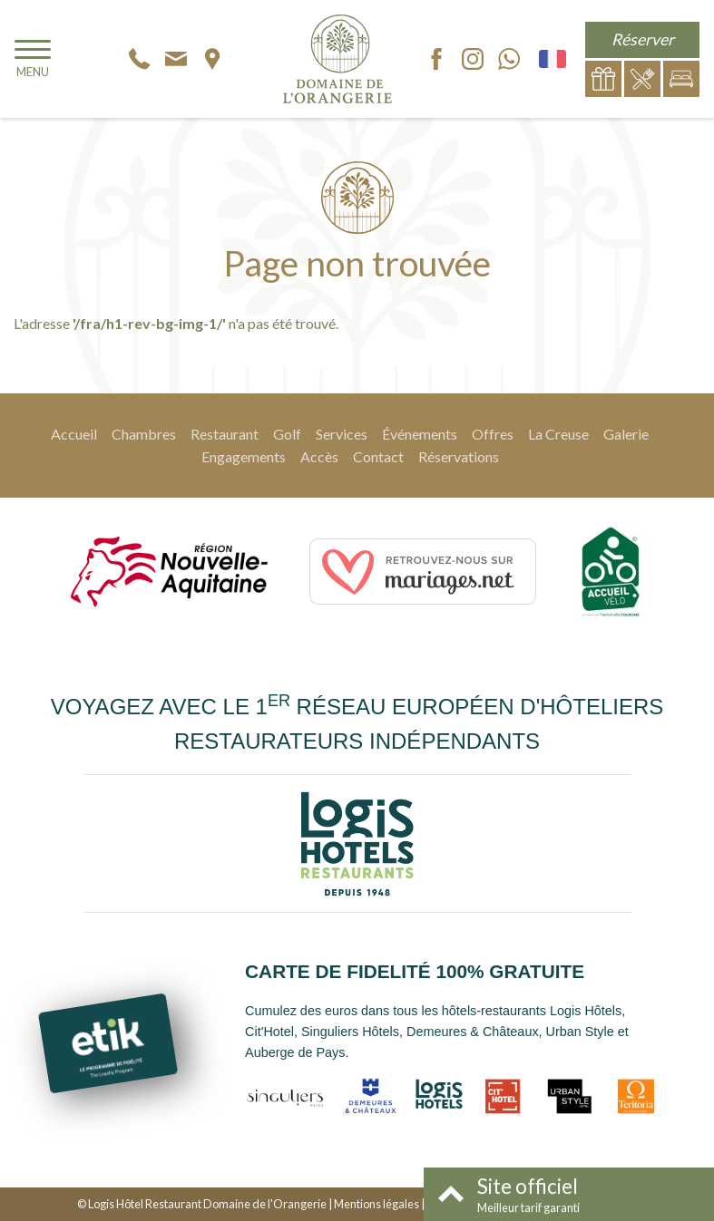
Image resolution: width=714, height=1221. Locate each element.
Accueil (74, 433)
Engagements (243, 456)
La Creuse (558, 433)
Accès (319, 456)
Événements (419, 433)
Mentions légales (376, 1204)
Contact (378, 456)
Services (341, 433)
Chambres (144, 433)
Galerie (626, 433)
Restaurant (225, 433)
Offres (492, 433)
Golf (287, 433)
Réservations (458, 456)
